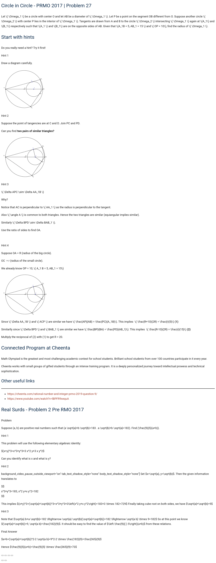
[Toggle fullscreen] (5, 555)
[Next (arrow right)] (5, 560)
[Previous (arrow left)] (2, 560)
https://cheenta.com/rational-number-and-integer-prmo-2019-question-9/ (52, 394)
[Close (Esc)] (12, 555)
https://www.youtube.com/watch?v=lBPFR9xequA (38, 398)
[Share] (9, 555)
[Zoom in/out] (2, 555)
